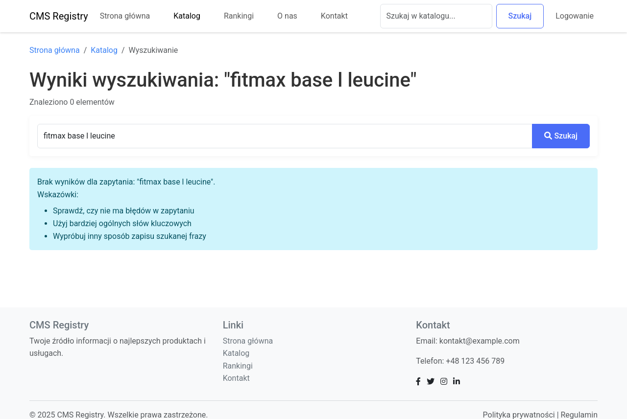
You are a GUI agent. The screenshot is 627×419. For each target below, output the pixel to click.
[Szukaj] (436, 16)
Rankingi (239, 16)
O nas (287, 16)
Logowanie (574, 16)
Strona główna (125, 16)
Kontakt (334, 16)
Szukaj (520, 16)
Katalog (186, 16)
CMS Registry (58, 16)
